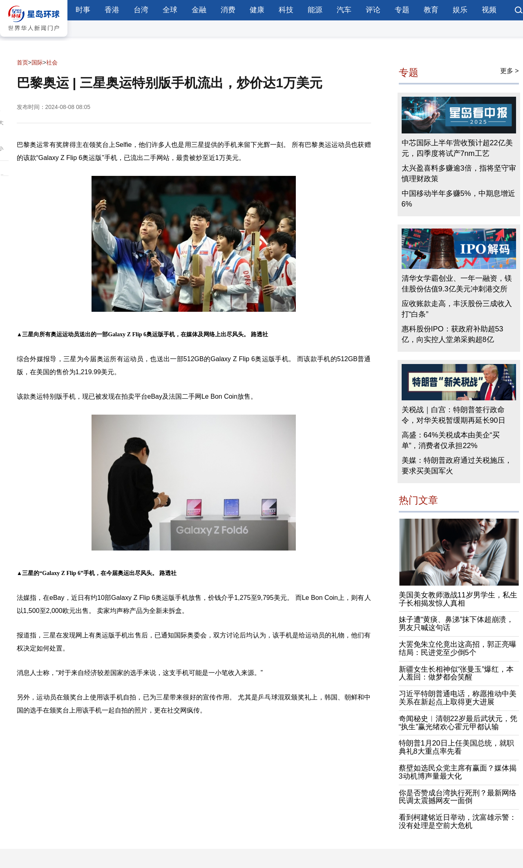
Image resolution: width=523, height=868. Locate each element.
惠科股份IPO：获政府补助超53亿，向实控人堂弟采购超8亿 (452, 334)
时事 (83, 10)
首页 (22, 62)
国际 (37, 62)
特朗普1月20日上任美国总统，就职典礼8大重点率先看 (456, 747)
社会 (52, 62)
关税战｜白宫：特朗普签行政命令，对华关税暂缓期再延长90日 (453, 415)
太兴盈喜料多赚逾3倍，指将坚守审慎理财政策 (459, 173)
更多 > (509, 70)
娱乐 (460, 10)
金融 (199, 10)
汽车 (344, 10)
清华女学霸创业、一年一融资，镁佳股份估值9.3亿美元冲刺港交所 (457, 283)
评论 (373, 10)
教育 (431, 10)
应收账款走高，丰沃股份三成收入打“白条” (457, 309)
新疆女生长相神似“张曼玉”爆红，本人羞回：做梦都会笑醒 (456, 673)
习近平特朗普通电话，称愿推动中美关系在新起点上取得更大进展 (457, 698)
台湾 (141, 10)
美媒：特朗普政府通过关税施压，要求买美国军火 (457, 465)
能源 (315, 10)
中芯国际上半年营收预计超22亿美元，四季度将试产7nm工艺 (457, 148)
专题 (402, 10)
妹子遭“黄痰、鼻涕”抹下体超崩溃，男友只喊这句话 (456, 623)
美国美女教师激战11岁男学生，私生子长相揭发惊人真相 (458, 599)
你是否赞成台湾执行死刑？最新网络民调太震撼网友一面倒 (457, 797)
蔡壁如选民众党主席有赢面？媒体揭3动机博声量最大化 (457, 772)
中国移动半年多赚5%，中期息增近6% (458, 198)
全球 (170, 10)
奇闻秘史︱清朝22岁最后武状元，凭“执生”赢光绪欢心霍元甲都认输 (458, 723)
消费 (228, 10)
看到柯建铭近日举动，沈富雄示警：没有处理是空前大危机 (457, 821)
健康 (257, 10)
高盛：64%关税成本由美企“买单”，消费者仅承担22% (451, 440)
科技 (286, 10)
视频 (489, 10)
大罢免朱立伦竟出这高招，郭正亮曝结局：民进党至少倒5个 (457, 648)
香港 (112, 10)
